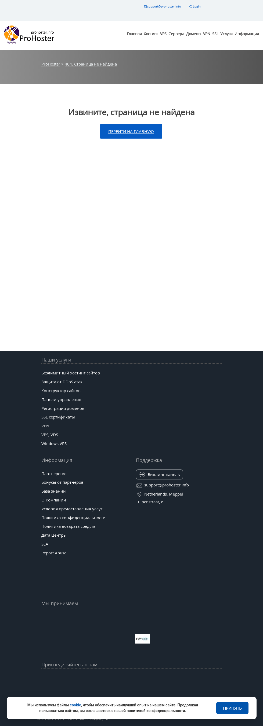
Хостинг (151, 33)
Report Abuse (53, 552)
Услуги (226, 33)
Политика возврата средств (68, 526)
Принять (232, 708)
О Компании (53, 500)
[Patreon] (190, 677)
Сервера (176, 33)
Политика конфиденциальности (73, 517)
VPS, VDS (49, 434)
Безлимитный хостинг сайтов (70, 372)
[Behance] (131, 691)
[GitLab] (92, 691)
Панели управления (61, 399)
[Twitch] (112, 691)
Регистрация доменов (62, 408)
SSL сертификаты (58, 417)
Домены (193, 33)
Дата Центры (54, 535)
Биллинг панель (164, 474)
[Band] (170, 677)
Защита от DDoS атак (61, 381)
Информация (247, 33)
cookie (75, 705)
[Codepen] (190, 691)
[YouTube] (73, 677)
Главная (134, 33)
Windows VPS (54, 443)
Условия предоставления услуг (71, 508)
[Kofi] (170, 691)
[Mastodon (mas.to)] (73, 691)
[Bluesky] (151, 677)
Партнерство (54, 473)
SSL (215, 33)
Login (194, 6)
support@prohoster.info (162, 6)
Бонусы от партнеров (62, 482)
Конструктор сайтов (61, 390)
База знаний (53, 491)
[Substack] (151, 691)
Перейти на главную (131, 131)
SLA (44, 544)
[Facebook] (92, 677)
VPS (163, 33)
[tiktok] (131, 677)
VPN (206, 33)
